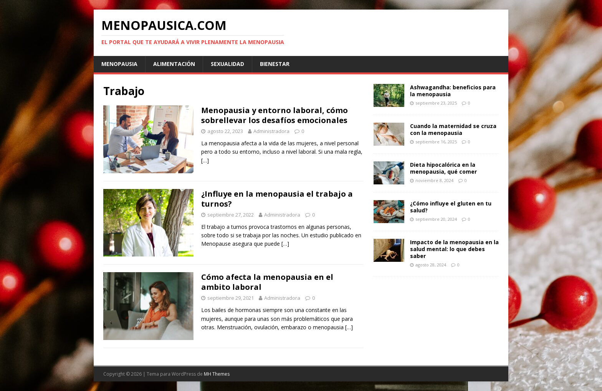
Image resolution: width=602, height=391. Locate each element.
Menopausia (119, 63)
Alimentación (174, 63)
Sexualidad (227, 63)
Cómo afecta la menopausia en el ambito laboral (267, 282)
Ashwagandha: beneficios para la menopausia (453, 91)
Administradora (271, 131)
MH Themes (217, 374)
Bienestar (274, 63)
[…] (205, 160)
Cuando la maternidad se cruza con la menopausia (453, 129)
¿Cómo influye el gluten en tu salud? (450, 207)
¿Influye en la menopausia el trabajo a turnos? (277, 199)
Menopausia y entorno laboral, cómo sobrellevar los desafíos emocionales (274, 115)
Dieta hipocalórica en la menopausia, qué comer (443, 168)
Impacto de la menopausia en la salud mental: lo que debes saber (454, 249)
